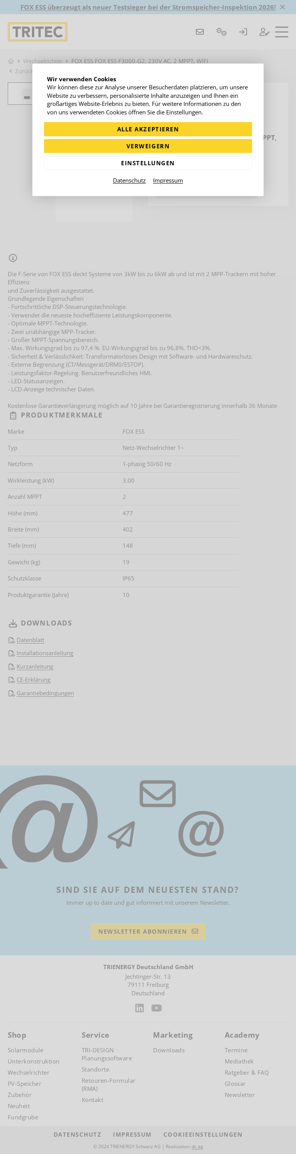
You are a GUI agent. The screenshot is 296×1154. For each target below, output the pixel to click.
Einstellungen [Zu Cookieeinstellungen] (148, 163)
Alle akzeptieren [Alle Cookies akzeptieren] (148, 129)
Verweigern (148, 146)
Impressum (168, 180)
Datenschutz (129, 180)
